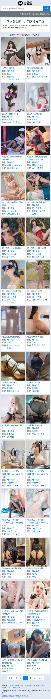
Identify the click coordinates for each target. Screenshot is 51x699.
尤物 (39, 122)
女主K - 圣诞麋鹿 (34, 114)
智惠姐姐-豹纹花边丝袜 (12, 568)
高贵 (34, 168)
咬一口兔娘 (11, 211)
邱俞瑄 (43, 685)
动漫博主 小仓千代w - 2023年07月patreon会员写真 (37, 474)
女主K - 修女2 (8, 68)
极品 (34, 77)
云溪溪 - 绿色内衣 (34, 425)
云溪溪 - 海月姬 (33, 382)
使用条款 (5, 696)
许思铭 (17, 685)
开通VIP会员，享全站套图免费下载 (34, 14)
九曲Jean (11, 434)
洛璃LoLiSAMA (13, 165)
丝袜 (9, 577)
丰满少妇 (36, 434)
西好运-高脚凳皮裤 (35, 568)
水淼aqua (11, 620)
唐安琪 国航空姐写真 (11, 337)
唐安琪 (35, 74)
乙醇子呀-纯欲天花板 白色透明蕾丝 (12, 661)
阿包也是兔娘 (37, 165)
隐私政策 (11, 696)
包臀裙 (44, 77)
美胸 (39, 77)
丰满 (39, 345)
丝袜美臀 (36, 257)
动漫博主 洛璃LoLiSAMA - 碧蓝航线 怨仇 (37, 612)
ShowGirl (15, 345)
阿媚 (14, 687)
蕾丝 (9, 671)
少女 (9, 300)
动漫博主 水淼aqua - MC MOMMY (12, 612)
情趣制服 (36, 391)
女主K (9, 74)
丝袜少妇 (11, 534)
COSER (40, 168)
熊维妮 (12, 685)
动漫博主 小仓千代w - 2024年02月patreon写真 (37, 521)
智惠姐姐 (11, 574)
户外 (45, 300)
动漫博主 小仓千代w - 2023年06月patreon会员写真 (12, 474)
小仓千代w (11, 483)
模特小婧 (23, 685)
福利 (17, 168)
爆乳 (34, 531)
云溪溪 (10, 388)
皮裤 (34, 577)
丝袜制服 (36, 626)
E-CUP (19, 623)
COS (34, 122)
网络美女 (11, 71)
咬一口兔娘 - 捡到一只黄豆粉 (12, 203)
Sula (34, 666)
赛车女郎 (11, 257)
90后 (34, 214)
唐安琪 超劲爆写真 (35, 68)
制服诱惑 (11, 77)
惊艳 (39, 531)
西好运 (35, 574)
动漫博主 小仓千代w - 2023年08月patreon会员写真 (12, 523)
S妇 (42, 485)
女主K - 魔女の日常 (10, 114)
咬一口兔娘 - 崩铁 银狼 (37, 202)
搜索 (46, 8)
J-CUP (39, 300)
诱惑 (14, 300)
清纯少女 (36, 485)
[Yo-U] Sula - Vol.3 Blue (37, 660)
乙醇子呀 (11, 668)
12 (25, 678)
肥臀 (17, 79)
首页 (11, 678)
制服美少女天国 (38, 211)
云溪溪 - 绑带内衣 (9, 382)
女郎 (12, 437)
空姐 (9, 345)
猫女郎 (17, 214)
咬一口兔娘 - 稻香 (34, 291)
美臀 (34, 345)
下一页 (32, 678)
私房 (39, 668)
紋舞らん (30, 685)
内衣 (34, 300)
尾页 (40, 678)
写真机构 (18, 696)
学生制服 (11, 302)
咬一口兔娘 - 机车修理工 (12, 248)
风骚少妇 (11, 79)
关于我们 (25, 696)
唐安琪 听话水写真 (35, 337)
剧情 (43, 345)
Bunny (19, 687)
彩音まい (37, 685)
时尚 (17, 391)
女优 (34, 668)
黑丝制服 (11, 168)
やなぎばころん (7, 687)
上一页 (18, 678)
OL (8, 437)
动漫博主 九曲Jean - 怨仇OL (13, 426)
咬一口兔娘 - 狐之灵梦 (36, 248)
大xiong (19, 122)
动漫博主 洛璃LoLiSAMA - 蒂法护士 (12, 158)
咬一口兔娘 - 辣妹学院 (11, 291)
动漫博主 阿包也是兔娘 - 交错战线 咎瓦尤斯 (37, 158)
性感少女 (11, 122)
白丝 (42, 257)
